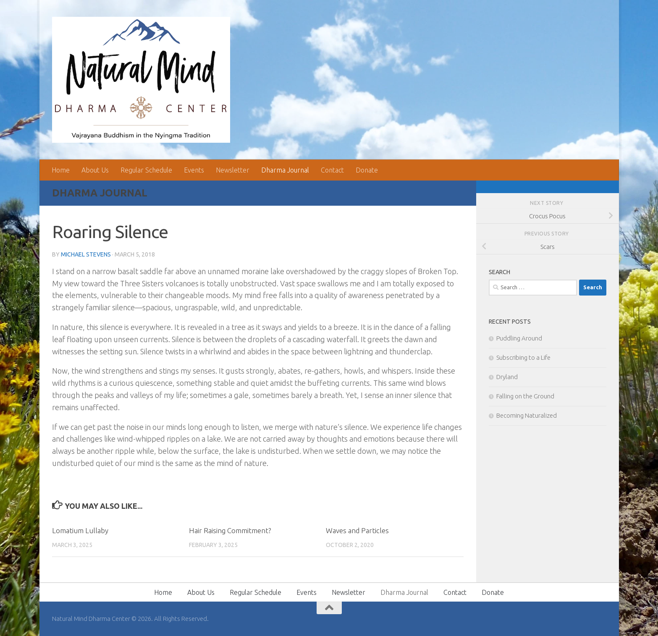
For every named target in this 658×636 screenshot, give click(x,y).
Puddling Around (519, 338)
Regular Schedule (146, 170)
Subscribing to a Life (523, 357)
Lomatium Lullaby (80, 530)
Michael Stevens (86, 254)
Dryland (507, 376)
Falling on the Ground (525, 396)
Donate (367, 170)
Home (61, 170)
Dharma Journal (285, 170)
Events (194, 170)
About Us (95, 170)
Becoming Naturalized (526, 415)
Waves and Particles (357, 530)
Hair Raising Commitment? (230, 530)
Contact (332, 170)
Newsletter (232, 170)
